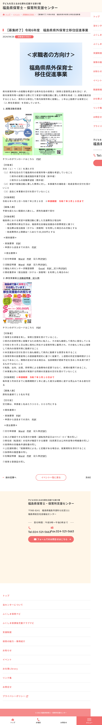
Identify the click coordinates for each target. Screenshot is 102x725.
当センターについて (13, 604)
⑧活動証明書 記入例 (28, 278)
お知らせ (7, 650)
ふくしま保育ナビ (12, 613)
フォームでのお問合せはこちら (52, 539)
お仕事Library (10, 668)
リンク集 (7, 677)
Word (21, 258)
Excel (42, 268)
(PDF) (43, 258)
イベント (7, 659)
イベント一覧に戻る (51, 477)
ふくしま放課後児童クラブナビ (18, 623)
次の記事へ (91, 477)
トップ (6, 595)
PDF (38, 159)
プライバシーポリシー (14, 696)
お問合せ (7, 687)
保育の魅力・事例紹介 (14, 641)
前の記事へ (11, 477)
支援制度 (7, 632)
